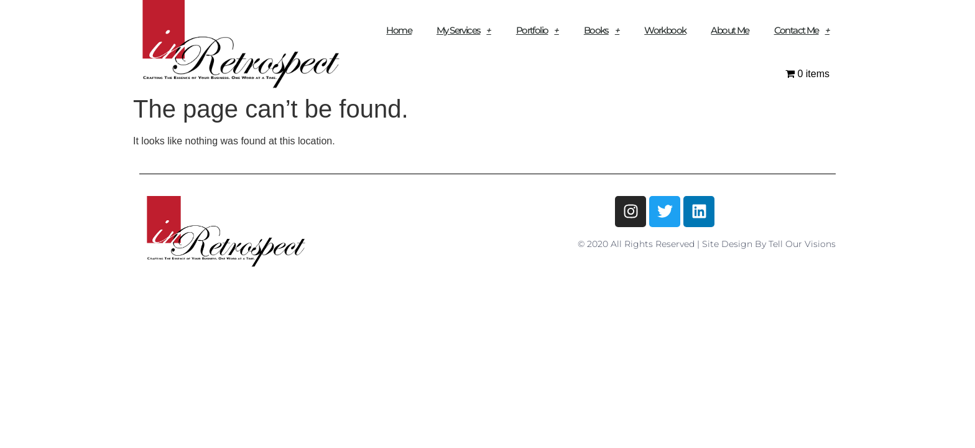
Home (399, 30)
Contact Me (801, 30)
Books (601, 30)
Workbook (665, 30)
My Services (464, 30)
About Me (730, 30)
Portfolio (537, 30)
